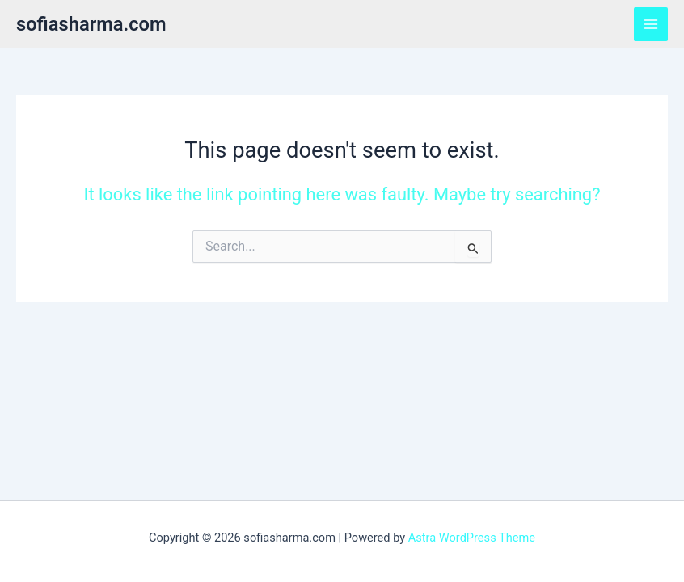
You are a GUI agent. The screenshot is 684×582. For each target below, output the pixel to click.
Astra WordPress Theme (471, 537)
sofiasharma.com (91, 24)
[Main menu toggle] (651, 24)
